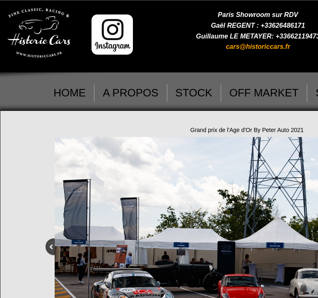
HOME (69, 93)
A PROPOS (130, 93)
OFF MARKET (264, 93)
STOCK (194, 93)
